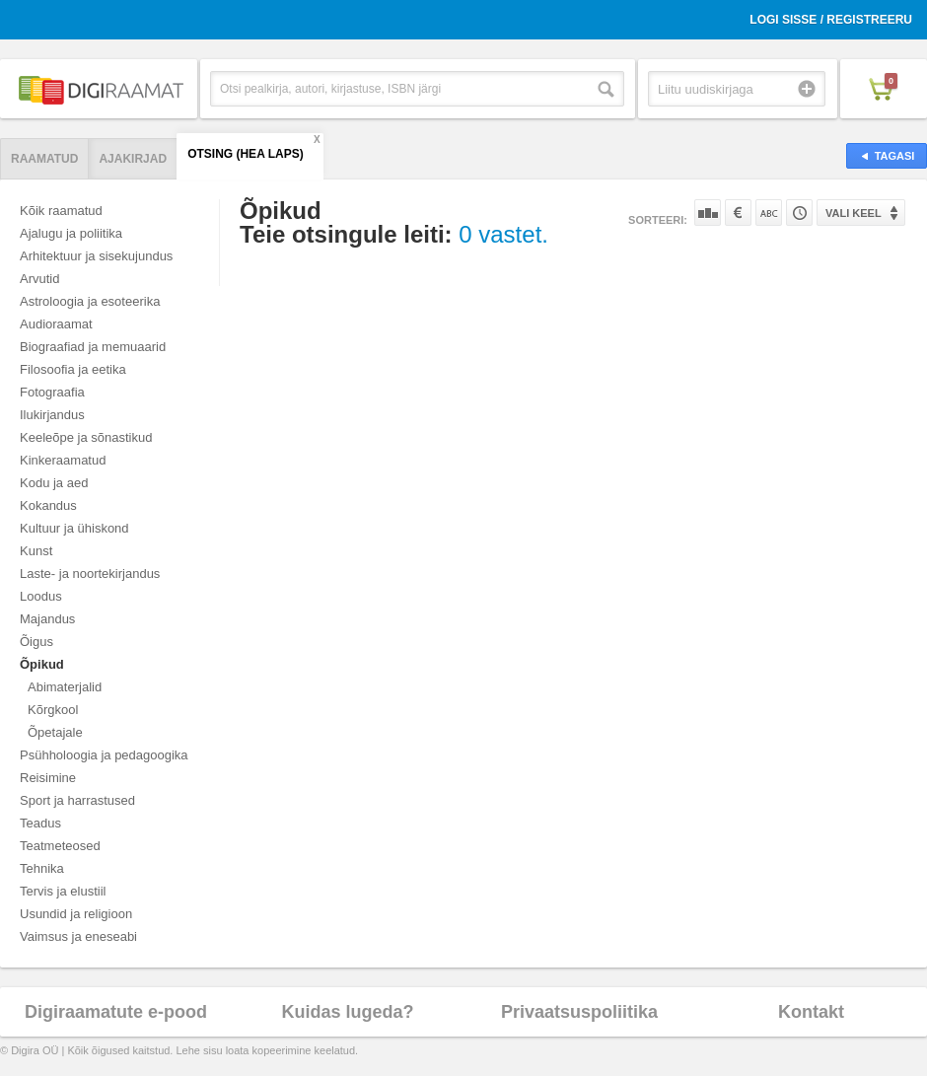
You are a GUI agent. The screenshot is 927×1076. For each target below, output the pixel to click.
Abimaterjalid (65, 687)
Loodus (41, 596)
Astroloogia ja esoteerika (90, 301)
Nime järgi (768, 212)
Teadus (40, 823)
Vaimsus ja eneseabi (78, 936)
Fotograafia (52, 392)
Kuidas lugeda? (347, 1012)
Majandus (47, 618)
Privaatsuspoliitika (579, 1012)
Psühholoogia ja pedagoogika (104, 755)
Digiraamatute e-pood (116, 1012)
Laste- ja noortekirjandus (90, 573)
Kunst (36, 550)
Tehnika (42, 868)
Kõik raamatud (61, 210)
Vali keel (853, 213)
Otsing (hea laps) (245, 154)
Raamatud (44, 159)
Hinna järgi (738, 212)
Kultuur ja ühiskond (74, 528)
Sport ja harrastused (77, 800)
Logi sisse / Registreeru (830, 20)
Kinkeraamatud (63, 460)
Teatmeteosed (60, 845)
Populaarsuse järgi (707, 212)
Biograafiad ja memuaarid (93, 346)
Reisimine (48, 777)
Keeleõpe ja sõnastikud (86, 437)
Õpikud (42, 664)
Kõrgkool (53, 709)
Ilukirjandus (52, 414)
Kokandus (48, 505)
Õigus (36, 641)
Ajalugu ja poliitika (71, 233)
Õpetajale (55, 732)
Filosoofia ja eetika (73, 369)
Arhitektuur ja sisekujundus (96, 256)
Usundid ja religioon (76, 913)
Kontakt (811, 1012)
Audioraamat (56, 324)
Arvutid (39, 278)
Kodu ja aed (54, 482)
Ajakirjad (133, 159)
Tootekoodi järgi (799, 212)
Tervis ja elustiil (63, 891)
